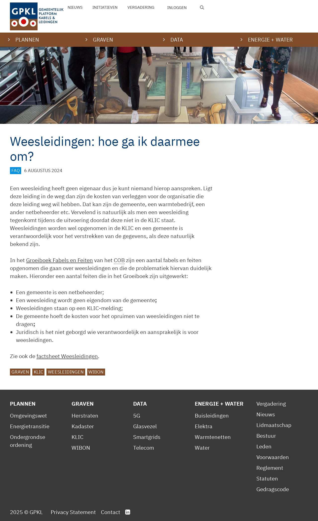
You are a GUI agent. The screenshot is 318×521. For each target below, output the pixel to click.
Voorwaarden (272, 457)
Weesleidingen (66, 372)
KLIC (38, 372)
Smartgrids (146, 436)
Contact (110, 512)
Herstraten (85, 415)
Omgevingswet (28, 415)
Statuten (267, 478)
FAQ (15, 170)
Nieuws (75, 7)
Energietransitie (29, 426)
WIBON (96, 372)
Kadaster (83, 426)
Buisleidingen (212, 415)
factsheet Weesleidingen (67, 356)
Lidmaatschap (273, 424)
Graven (83, 403)
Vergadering (140, 7)
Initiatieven (105, 7)
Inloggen (177, 7)
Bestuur (266, 435)
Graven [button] (103, 39)
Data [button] (176, 39)
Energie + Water (219, 403)
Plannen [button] (27, 39)
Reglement (269, 467)
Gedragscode (272, 489)
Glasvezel (145, 426)
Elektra (203, 426)
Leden (264, 446)
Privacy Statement (73, 512)
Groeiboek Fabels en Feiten (59, 260)
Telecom (143, 447)
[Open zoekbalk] (202, 7)
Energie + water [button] (270, 39)
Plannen (23, 403)
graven (20, 372)
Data (140, 403)
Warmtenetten (213, 436)
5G (136, 415)
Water (202, 447)
